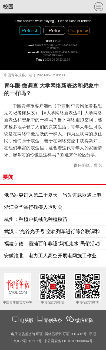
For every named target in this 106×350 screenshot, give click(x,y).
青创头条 (54, 320)
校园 (8, 7)
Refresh (29, 30)
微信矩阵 (84, 320)
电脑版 (26, 320)
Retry (54, 30)
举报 (92, 334)
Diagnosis (79, 30)
